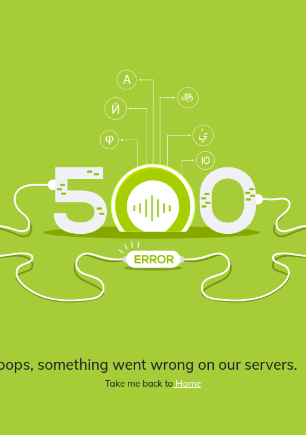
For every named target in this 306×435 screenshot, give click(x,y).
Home (187, 383)
